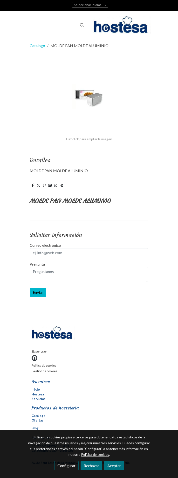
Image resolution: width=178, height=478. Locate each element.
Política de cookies (44, 365)
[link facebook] (34, 358)
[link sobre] (89, 333)
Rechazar (91, 465)
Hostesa (38, 394)
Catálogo (37, 45)
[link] (122, 25)
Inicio (36, 389)
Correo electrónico (45, 245)
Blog (35, 428)
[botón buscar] (82, 25)
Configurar (66, 465)
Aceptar (114, 465)
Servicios (38, 399)
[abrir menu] (32, 25)
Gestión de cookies (44, 371)
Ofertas (37, 420)
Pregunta (37, 264)
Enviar (38, 292)
